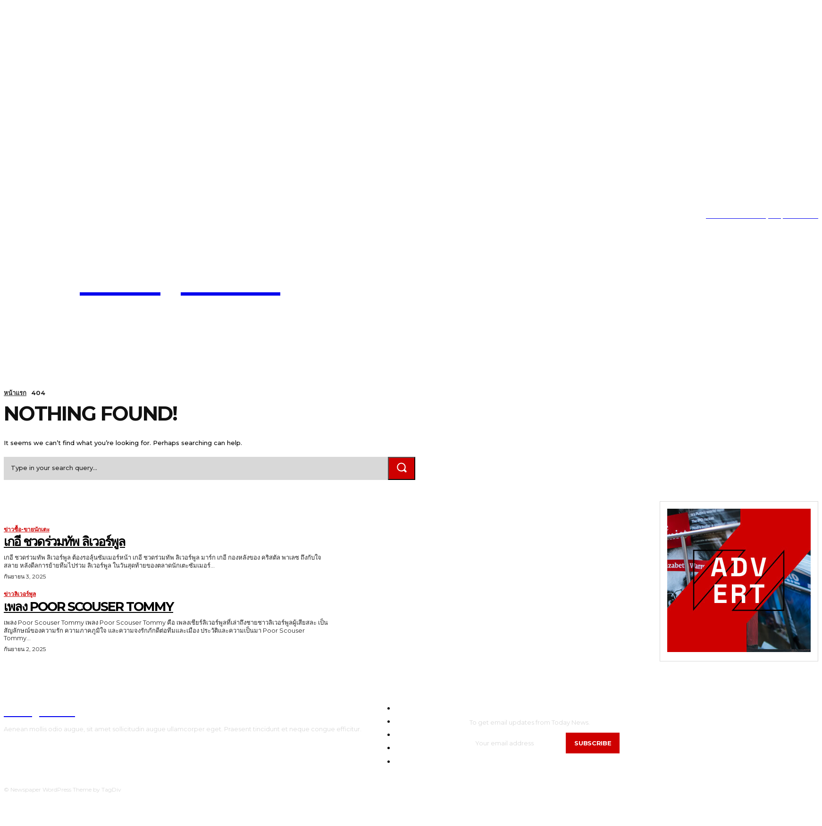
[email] (518, 743)
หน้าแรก (15, 392)
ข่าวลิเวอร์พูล (20, 594)
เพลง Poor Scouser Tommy (93, 606)
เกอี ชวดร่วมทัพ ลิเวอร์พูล (67, 541)
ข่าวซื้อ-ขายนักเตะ (27, 529)
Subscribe (592, 743)
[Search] (401, 468)
